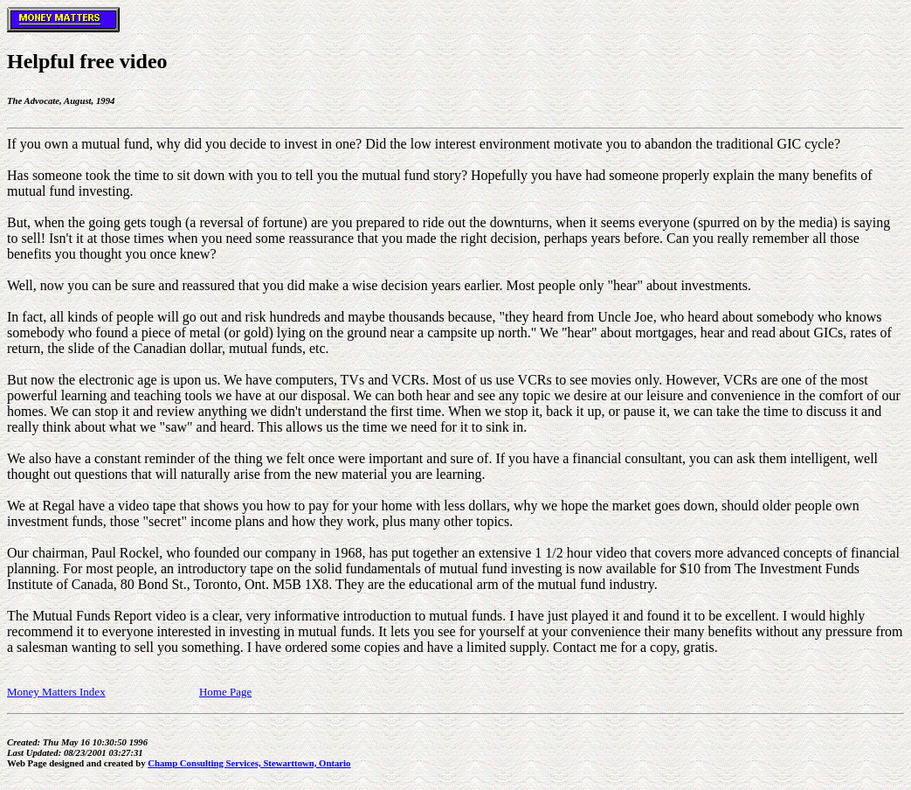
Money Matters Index (56, 691)
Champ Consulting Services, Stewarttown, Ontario (249, 763)
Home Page (225, 691)
